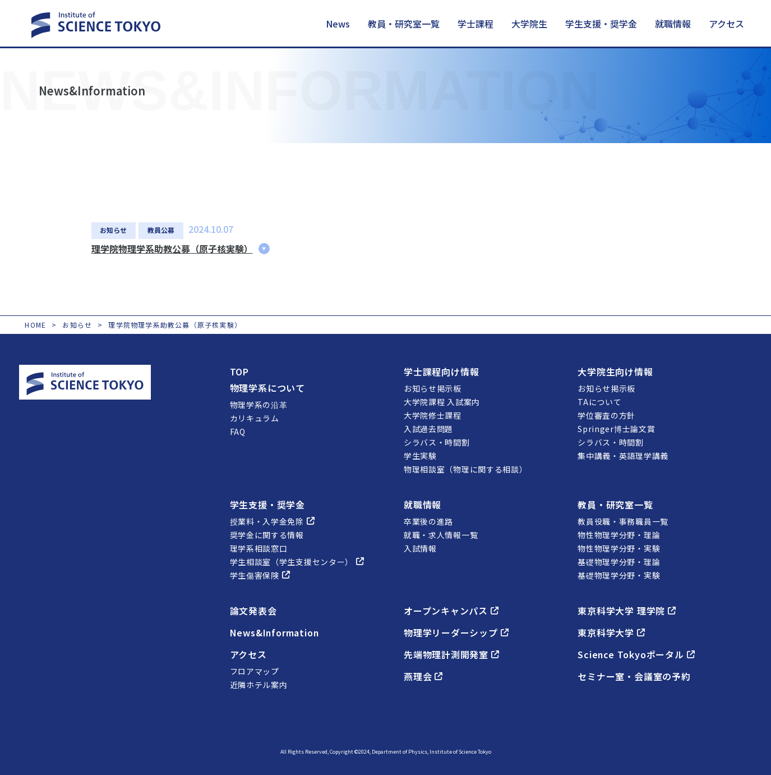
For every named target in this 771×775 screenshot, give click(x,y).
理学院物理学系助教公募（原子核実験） (172, 248)
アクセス (726, 23)
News (338, 23)
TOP (239, 371)
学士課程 (475, 23)
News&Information (275, 632)
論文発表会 (253, 610)
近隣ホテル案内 (259, 684)
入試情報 (420, 547)
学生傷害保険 (260, 574)
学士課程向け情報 (441, 371)
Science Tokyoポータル (636, 654)
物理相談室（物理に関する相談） (466, 468)
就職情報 (673, 23)
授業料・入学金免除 (272, 520)
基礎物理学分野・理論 (619, 561)
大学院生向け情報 (615, 371)
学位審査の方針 (606, 414)
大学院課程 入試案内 (442, 401)
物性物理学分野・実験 (619, 547)
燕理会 (423, 675)
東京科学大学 (611, 632)
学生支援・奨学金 (601, 23)
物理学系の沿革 (259, 404)
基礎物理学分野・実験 (619, 574)
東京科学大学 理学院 (627, 610)
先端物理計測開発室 (451, 654)
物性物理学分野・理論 (619, 534)
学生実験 (420, 455)
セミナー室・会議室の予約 (634, 675)
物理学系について (267, 387)
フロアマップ (254, 670)
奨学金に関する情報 (267, 534)
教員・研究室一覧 (404, 23)
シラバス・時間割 (437, 441)
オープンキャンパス (451, 610)
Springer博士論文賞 (616, 428)
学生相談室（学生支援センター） (297, 561)
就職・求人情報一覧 (441, 534)
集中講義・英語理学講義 (623, 455)
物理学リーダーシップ (456, 632)
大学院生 (529, 23)
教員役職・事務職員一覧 (623, 520)
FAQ (238, 431)
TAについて (599, 401)
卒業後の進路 (428, 520)
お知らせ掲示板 (432, 387)
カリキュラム (254, 417)
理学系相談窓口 (259, 547)
